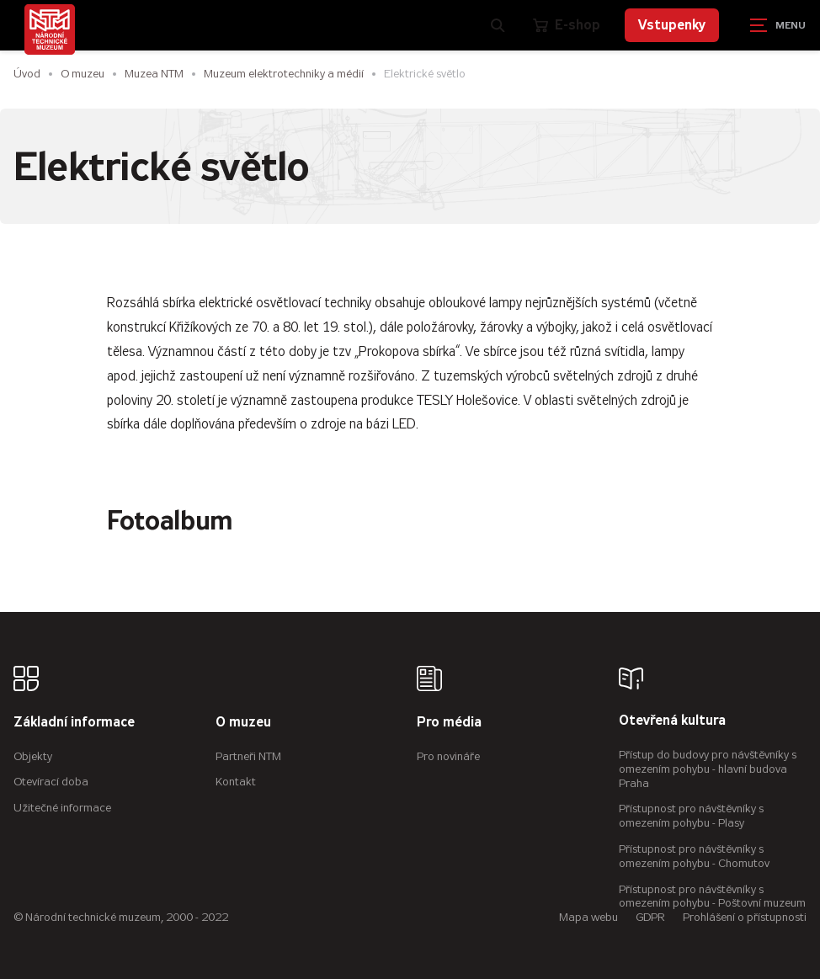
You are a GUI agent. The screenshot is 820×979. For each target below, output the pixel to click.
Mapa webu (588, 917)
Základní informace (74, 723)
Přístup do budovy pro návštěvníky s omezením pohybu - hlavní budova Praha (707, 769)
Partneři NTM (248, 756)
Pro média (449, 723)
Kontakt (236, 781)
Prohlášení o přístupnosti (745, 917)
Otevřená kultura (672, 721)
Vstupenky (672, 25)
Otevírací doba (50, 781)
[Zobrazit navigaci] (778, 25)
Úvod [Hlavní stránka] (26, 73)
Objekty (32, 756)
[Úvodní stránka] (49, 29)
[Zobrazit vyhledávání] (498, 25)
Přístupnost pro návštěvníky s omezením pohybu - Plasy (691, 815)
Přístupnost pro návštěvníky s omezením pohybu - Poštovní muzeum (712, 896)
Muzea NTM (154, 73)
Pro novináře (448, 756)
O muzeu (82, 73)
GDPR (650, 917)
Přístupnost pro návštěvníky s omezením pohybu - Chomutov (694, 856)
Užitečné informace (62, 807)
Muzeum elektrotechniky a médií (284, 73)
